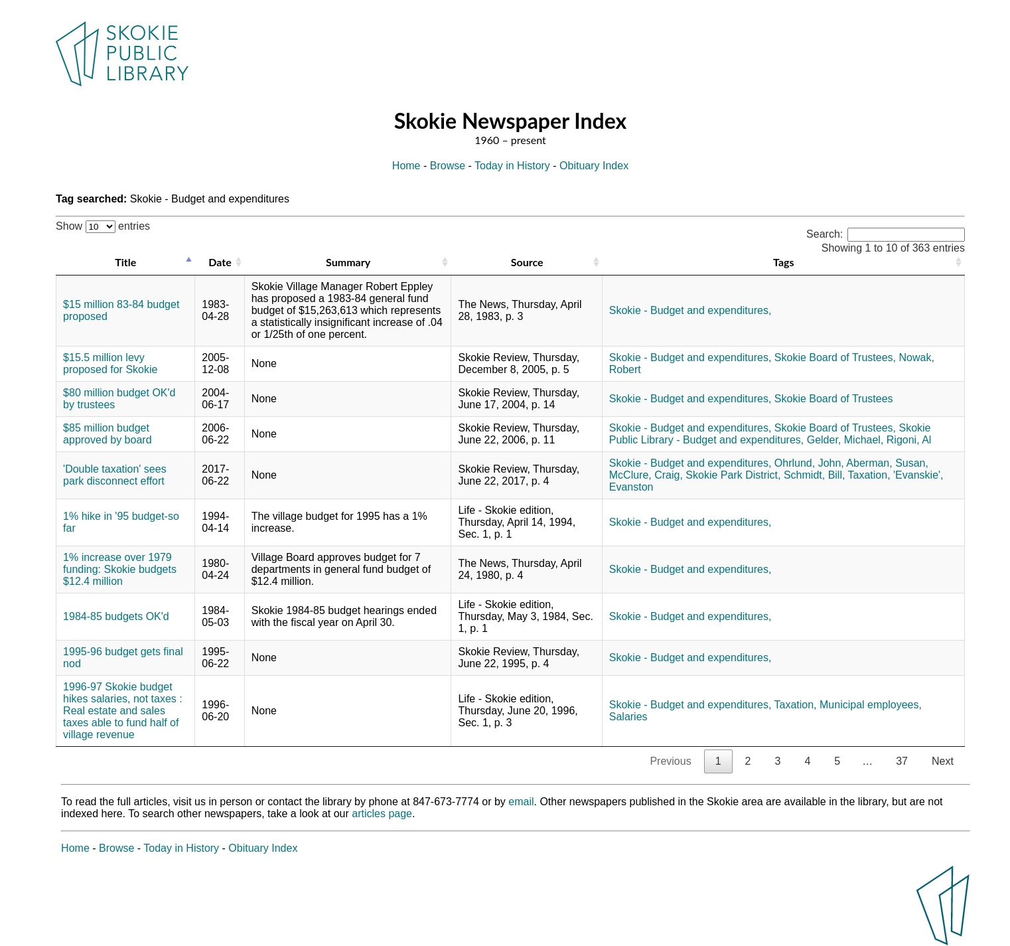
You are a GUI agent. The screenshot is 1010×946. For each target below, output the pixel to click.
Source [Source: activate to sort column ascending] (527, 262)
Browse (447, 165)
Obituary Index (593, 165)
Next (943, 761)
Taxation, (869, 475)
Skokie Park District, (732, 475)
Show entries (103, 226)
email (521, 801)
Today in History (512, 165)
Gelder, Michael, (845, 439)
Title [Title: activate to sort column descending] (125, 262)
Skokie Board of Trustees (833, 398)
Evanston (631, 487)
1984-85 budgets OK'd (116, 616)
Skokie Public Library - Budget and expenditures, (770, 433)
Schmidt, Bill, (814, 475)
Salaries (628, 716)
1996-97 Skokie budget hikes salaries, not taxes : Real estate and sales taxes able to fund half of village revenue (122, 710)
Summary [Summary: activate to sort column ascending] (348, 262)
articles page (382, 813)
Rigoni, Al (909, 439)
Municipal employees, (871, 704)
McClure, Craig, (646, 475)
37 (902, 761)
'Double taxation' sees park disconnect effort (115, 475)
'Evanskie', (918, 475)
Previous (670, 761)
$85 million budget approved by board (107, 433)
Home (406, 165)
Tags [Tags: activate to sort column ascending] (783, 262)
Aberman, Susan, (887, 463)
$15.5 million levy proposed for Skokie (110, 363)
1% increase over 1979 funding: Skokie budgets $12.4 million (120, 569)
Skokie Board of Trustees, (835, 357)
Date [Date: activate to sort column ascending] (219, 262)
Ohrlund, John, (809, 463)
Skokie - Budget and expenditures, (690, 310)
